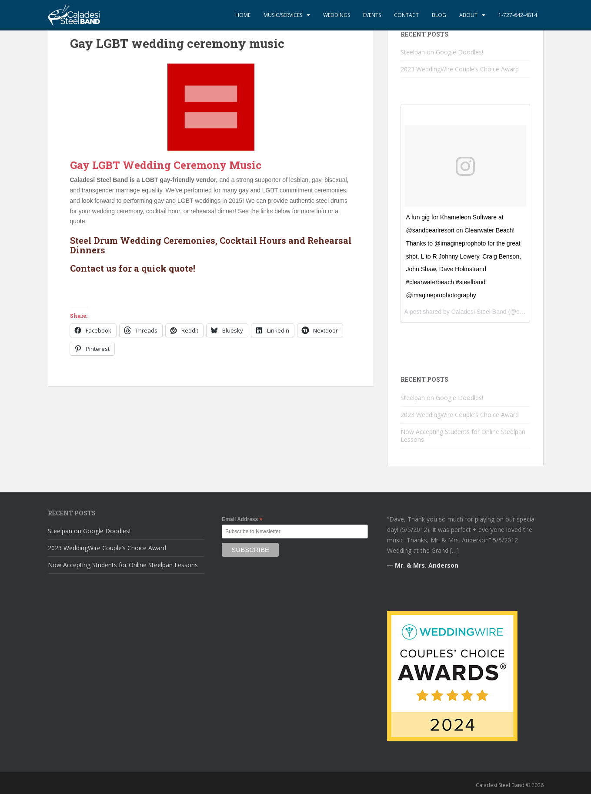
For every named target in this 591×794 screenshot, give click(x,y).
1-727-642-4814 (517, 15)
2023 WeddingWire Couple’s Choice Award (460, 69)
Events (372, 15)
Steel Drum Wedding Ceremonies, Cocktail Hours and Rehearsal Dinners (211, 245)
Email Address (242, 519)
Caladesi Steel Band (479, 311)
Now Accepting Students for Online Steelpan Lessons (463, 435)
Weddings (336, 15)
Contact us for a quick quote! (132, 268)
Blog (439, 15)
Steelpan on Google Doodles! (442, 52)
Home (242, 15)
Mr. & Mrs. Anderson (426, 565)
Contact (406, 15)
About (468, 15)
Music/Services (283, 15)
